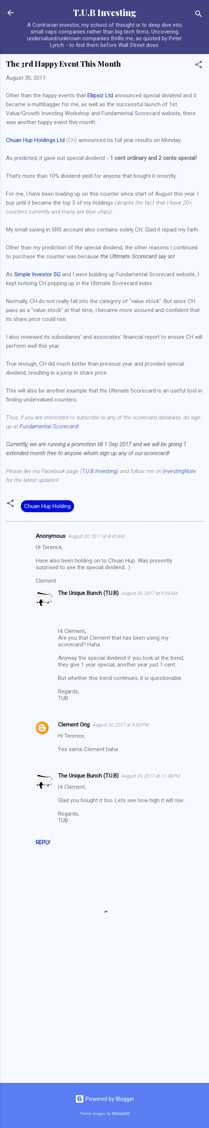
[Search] (198, 15)
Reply (43, 842)
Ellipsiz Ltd (100, 95)
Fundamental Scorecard (49, 426)
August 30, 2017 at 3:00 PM (121, 725)
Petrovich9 (121, 1113)
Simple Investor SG (37, 274)
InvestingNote (179, 471)
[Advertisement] (104, 1019)
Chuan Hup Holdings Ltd (35, 140)
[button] (198, 66)
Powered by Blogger (104, 1099)
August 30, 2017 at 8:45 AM (96, 536)
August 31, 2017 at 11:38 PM (151, 776)
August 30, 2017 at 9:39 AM (150, 593)
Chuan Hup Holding (47, 506)
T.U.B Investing (104, 12)
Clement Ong (74, 724)
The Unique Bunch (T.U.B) (88, 593)
